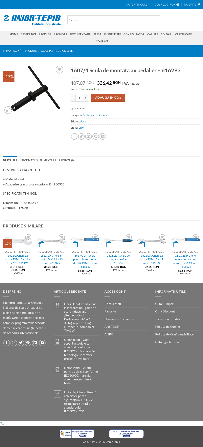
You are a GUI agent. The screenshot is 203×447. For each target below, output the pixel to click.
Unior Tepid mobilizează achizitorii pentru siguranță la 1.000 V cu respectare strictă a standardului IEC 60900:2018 (80, 401)
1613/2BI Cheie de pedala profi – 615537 (118, 259)
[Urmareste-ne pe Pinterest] (28, 343)
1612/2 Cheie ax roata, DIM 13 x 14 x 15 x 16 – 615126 (17, 259)
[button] (136, 5)
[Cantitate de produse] (79, 98)
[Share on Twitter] (81, 136)
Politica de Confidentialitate (174, 334)
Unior (84, 121)
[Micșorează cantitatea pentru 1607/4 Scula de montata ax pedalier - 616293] (73, 98)
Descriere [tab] (10, 160)
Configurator (134, 34)
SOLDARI (166, 34)
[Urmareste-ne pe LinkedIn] (35, 343)
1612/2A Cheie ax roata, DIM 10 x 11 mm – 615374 (151, 259)
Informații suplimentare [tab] (38, 160)
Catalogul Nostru (167, 342)
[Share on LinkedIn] (103, 136)
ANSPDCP (111, 326)
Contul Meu (112, 304)
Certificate (183, 34)
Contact (102, 41)
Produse (45, 34)
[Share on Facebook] (74, 136)
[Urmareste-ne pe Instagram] (14, 343)
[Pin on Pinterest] (95, 136)
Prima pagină (12, 50)
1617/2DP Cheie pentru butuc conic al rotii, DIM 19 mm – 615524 (185, 261)
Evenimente (112, 34)
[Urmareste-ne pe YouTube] (42, 343)
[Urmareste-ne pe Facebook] (6, 343)
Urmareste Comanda (118, 319)
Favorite (110, 311)
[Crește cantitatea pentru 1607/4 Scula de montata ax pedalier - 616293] (85, 98)
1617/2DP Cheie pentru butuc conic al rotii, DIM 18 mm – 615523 (85, 261)
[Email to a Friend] (88, 136)
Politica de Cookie (167, 326)
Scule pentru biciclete (57, 50)
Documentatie (80, 34)
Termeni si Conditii (168, 319)
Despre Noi (28, 34)
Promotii (60, 34)
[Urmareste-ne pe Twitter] (21, 343)
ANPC (108, 334)
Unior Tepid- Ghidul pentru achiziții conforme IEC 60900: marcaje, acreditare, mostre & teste (81, 375)
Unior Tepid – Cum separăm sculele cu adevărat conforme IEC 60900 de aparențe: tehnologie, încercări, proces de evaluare (80, 349)
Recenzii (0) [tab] (67, 160)
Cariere (152, 34)
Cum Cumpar (164, 304)
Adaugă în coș (108, 97)
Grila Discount (165, 311)
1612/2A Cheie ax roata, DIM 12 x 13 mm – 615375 (51, 259)
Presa (97, 34)
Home (14, 34)
